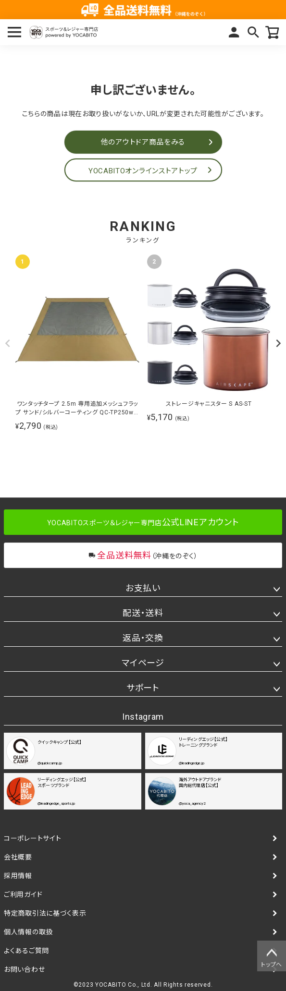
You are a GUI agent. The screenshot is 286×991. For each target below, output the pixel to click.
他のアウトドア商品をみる (143, 142)
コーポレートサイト (32, 838)
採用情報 (18, 876)
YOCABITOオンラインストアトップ (143, 171)
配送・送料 (143, 613)
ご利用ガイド (23, 894)
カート (272, 32)
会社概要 (18, 857)
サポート (143, 688)
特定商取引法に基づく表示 (45, 913)
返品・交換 (143, 638)
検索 (253, 32)
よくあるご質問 (26, 951)
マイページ (234, 32)
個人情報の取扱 (28, 932)
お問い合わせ (24, 969)
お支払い (143, 588)
